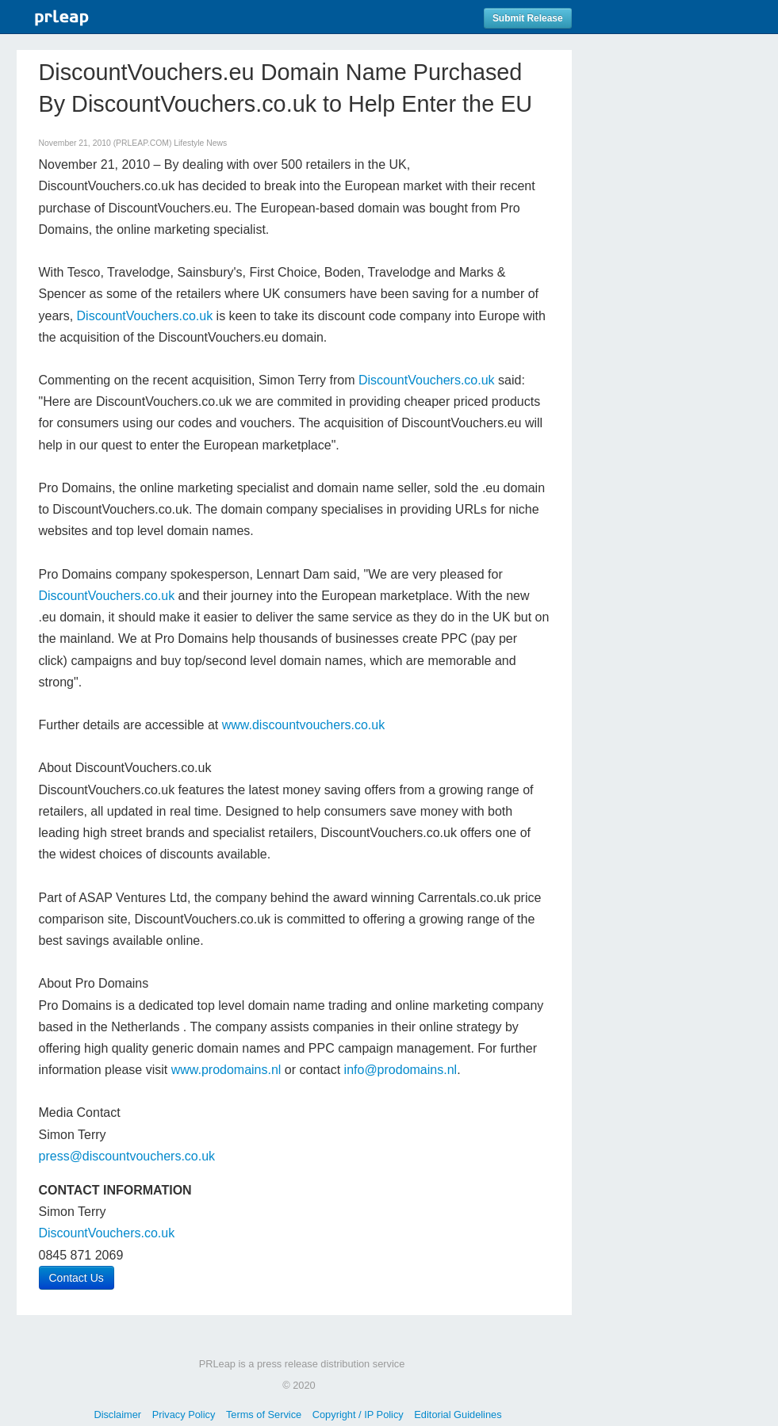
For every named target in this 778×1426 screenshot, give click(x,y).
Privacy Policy (184, 1414)
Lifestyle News (200, 143)
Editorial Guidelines (457, 1414)
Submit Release (527, 18)
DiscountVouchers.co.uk (145, 316)
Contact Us (76, 1277)
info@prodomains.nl (401, 1069)
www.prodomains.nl (226, 1069)
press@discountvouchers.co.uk (127, 1156)
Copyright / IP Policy (358, 1414)
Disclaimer (117, 1414)
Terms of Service (263, 1414)
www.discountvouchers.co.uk (303, 725)
